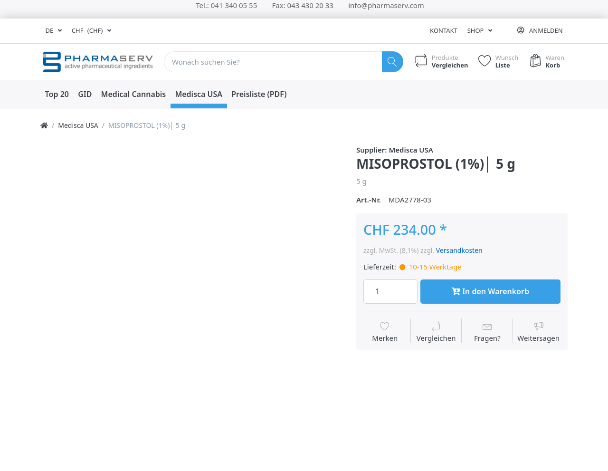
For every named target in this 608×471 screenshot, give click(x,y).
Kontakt (443, 30)
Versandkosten (459, 250)
